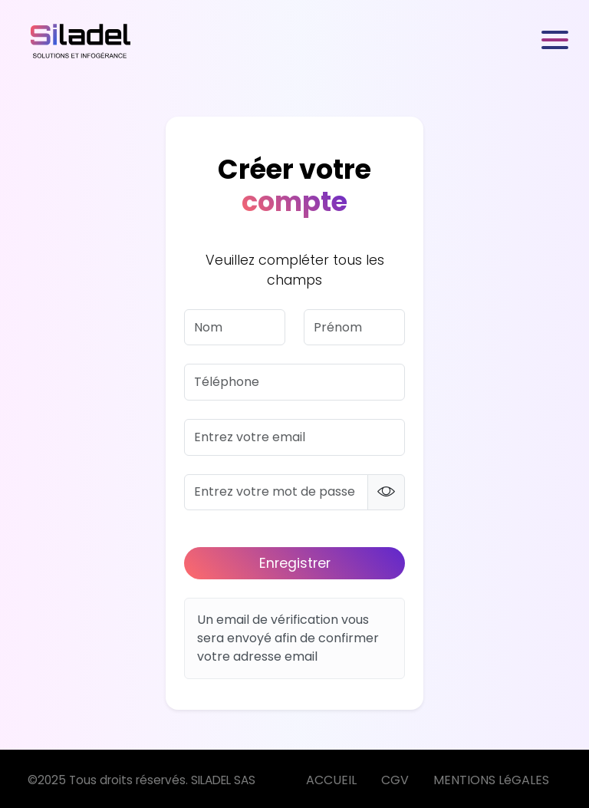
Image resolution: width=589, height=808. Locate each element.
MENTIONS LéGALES (491, 780)
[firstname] (354, 327)
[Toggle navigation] (555, 40)
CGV (395, 780)
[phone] (294, 382)
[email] (294, 437)
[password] (276, 492)
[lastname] (234, 327)
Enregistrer (295, 563)
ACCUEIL (331, 780)
